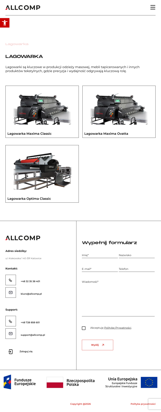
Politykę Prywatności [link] (117, 327)
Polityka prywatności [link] (143, 404)
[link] (4, 23)
